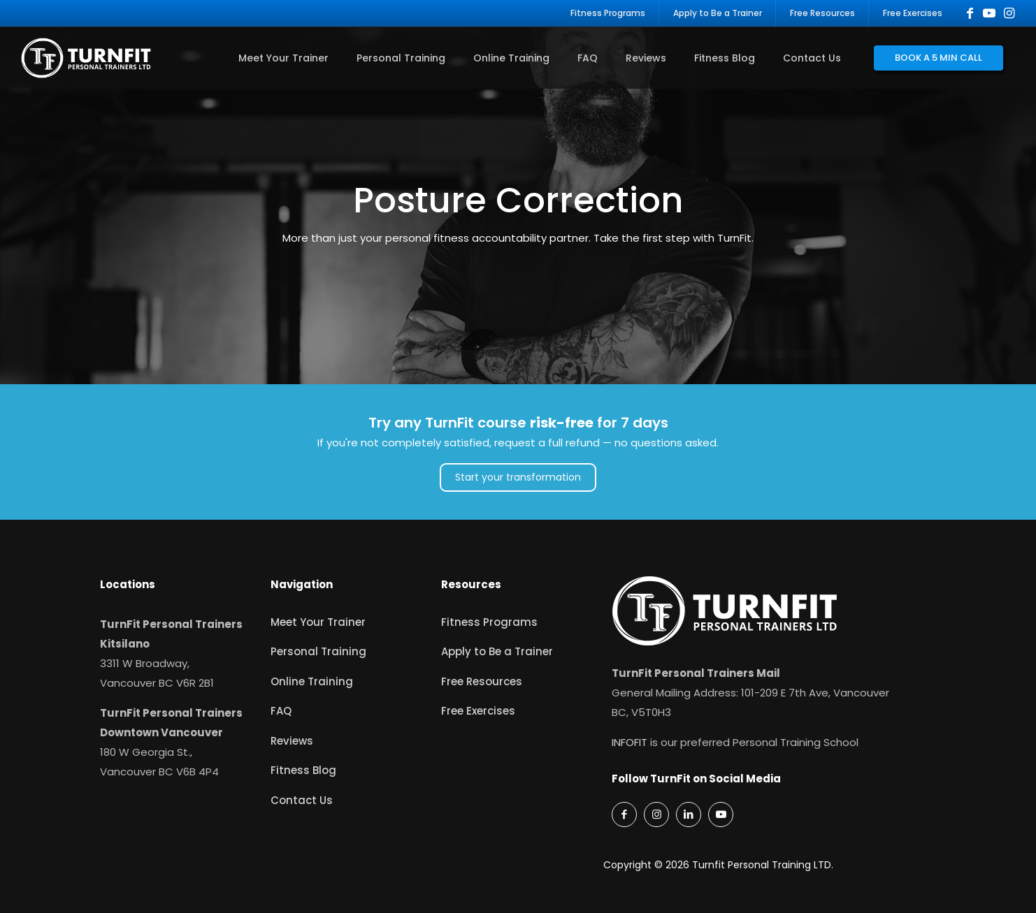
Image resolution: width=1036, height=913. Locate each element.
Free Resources (481, 681)
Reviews (292, 740)
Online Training (312, 681)
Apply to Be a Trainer (497, 651)
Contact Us (302, 800)
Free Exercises (478, 710)
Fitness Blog (303, 770)
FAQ (281, 710)
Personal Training (318, 651)
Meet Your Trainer (318, 622)
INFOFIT (629, 742)
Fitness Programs (489, 622)
